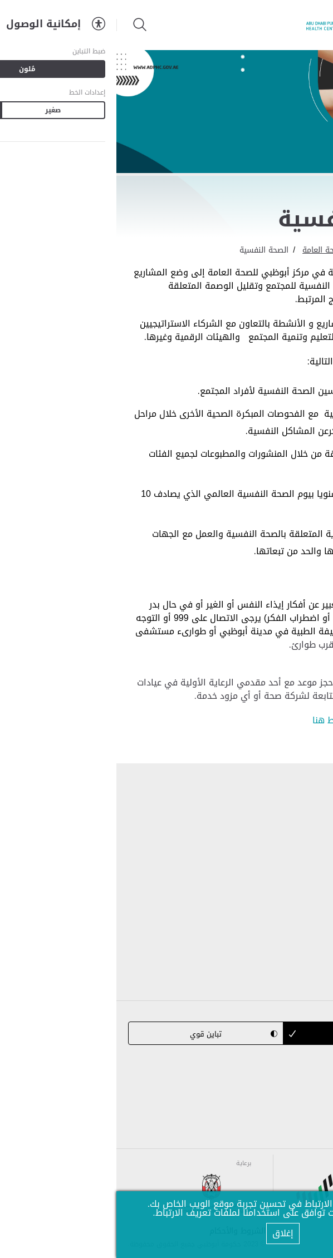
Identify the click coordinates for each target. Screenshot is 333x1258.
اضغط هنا (215, 720)
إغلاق (166, 1233)
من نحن (307, 821)
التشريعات (301, 847)
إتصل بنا (306, 923)
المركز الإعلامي (292, 897)
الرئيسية (307, 250)
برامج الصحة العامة (284, 872)
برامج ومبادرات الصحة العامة (233, 250)
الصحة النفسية (147, 250)
